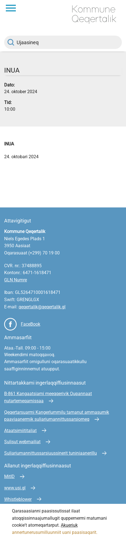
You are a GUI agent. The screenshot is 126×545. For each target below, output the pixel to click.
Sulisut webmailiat (22, 441)
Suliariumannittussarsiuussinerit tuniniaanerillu (50, 453)
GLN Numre (15, 280)
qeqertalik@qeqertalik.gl (42, 306)
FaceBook (30, 324)
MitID (9, 476)
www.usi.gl (15, 487)
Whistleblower (18, 499)
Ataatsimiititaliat (20, 430)
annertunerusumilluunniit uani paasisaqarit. (55, 532)
